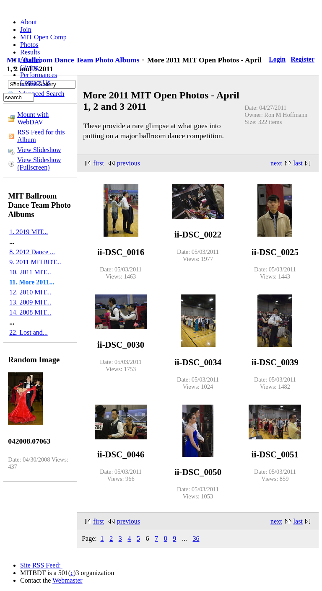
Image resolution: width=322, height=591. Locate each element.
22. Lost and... (28, 332)
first (98, 163)
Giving (29, 67)
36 (195, 538)
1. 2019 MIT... (28, 231)
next (276, 163)
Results (30, 52)
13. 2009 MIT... (30, 302)
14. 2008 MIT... (30, 312)
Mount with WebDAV (33, 118)
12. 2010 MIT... (30, 292)
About (28, 22)
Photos (29, 44)
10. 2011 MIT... (30, 272)
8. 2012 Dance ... (32, 251)
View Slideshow (39, 149)
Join (25, 29)
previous (128, 163)
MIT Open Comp (43, 37)
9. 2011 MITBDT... (35, 262)
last (298, 163)
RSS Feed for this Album (41, 136)
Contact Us (35, 82)
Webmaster (67, 580)
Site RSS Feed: (41, 565)
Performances (38, 74)
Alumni (30, 59)
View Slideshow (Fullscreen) (39, 163)
